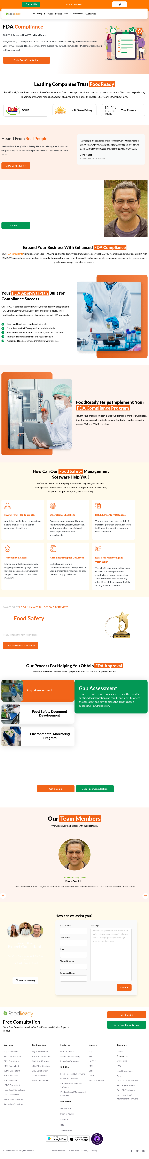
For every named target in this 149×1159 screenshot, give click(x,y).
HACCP (67, 14)
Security (84, 1152)
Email (62, 950)
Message (95, 927)
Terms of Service (58, 1152)
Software (48, 15)
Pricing (58, 15)
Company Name (67, 974)
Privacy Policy (73, 1152)
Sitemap (94, 1152)
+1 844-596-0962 (74, 4)
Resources (78, 14)
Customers (90, 15)
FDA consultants (14, 254)
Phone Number (67, 962)
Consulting (37, 14)
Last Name (65, 939)
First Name (65, 927)
